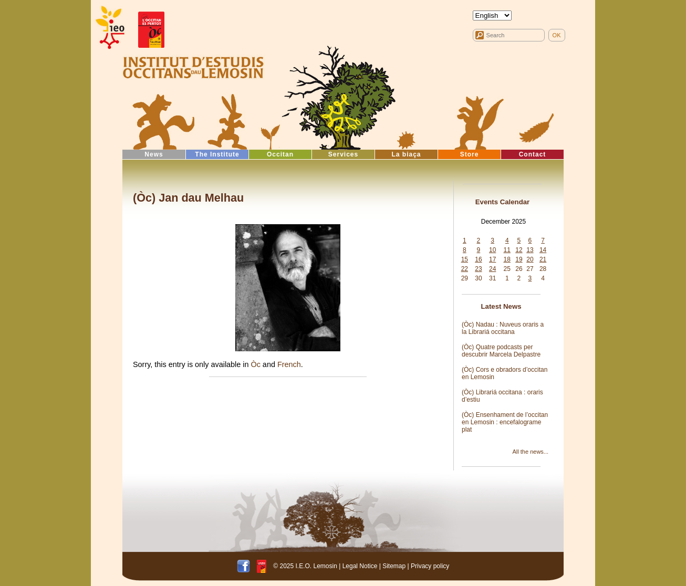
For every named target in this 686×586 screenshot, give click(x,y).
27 (529, 269)
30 (478, 278)
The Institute (217, 154)
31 (492, 278)
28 (542, 269)
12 (518, 250)
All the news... (530, 451)
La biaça (406, 154)
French (289, 364)
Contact (532, 154)
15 (464, 259)
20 (529, 259)
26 (518, 269)
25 (507, 269)
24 (492, 269)
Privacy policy (430, 566)
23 (478, 269)
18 (507, 259)
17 (492, 259)
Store (469, 154)
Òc (255, 364)
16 (478, 259)
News (153, 154)
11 (507, 250)
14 (542, 250)
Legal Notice (360, 566)
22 (464, 269)
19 (518, 259)
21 (542, 259)
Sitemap (394, 566)
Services (343, 154)
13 (529, 250)
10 (492, 250)
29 (464, 278)
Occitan (280, 154)
